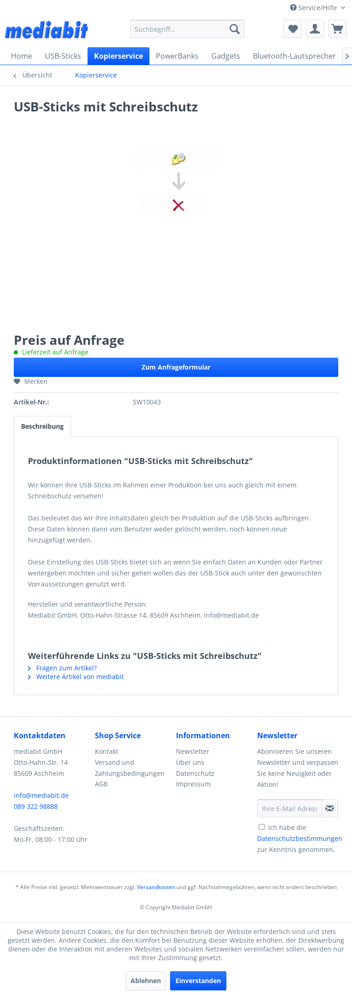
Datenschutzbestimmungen (299, 838)
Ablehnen (146, 980)
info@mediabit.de (41, 795)
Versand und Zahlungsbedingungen (130, 768)
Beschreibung (42, 426)
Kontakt (106, 751)
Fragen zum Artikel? (62, 667)
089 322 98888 (36, 806)
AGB (101, 783)
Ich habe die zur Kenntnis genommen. (299, 838)
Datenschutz (195, 773)
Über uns (190, 762)
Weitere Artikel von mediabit (76, 676)
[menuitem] (187, 29)
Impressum (193, 783)
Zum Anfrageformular (176, 367)
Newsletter (192, 751)
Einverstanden (198, 980)
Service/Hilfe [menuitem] (314, 7)
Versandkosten (156, 887)
